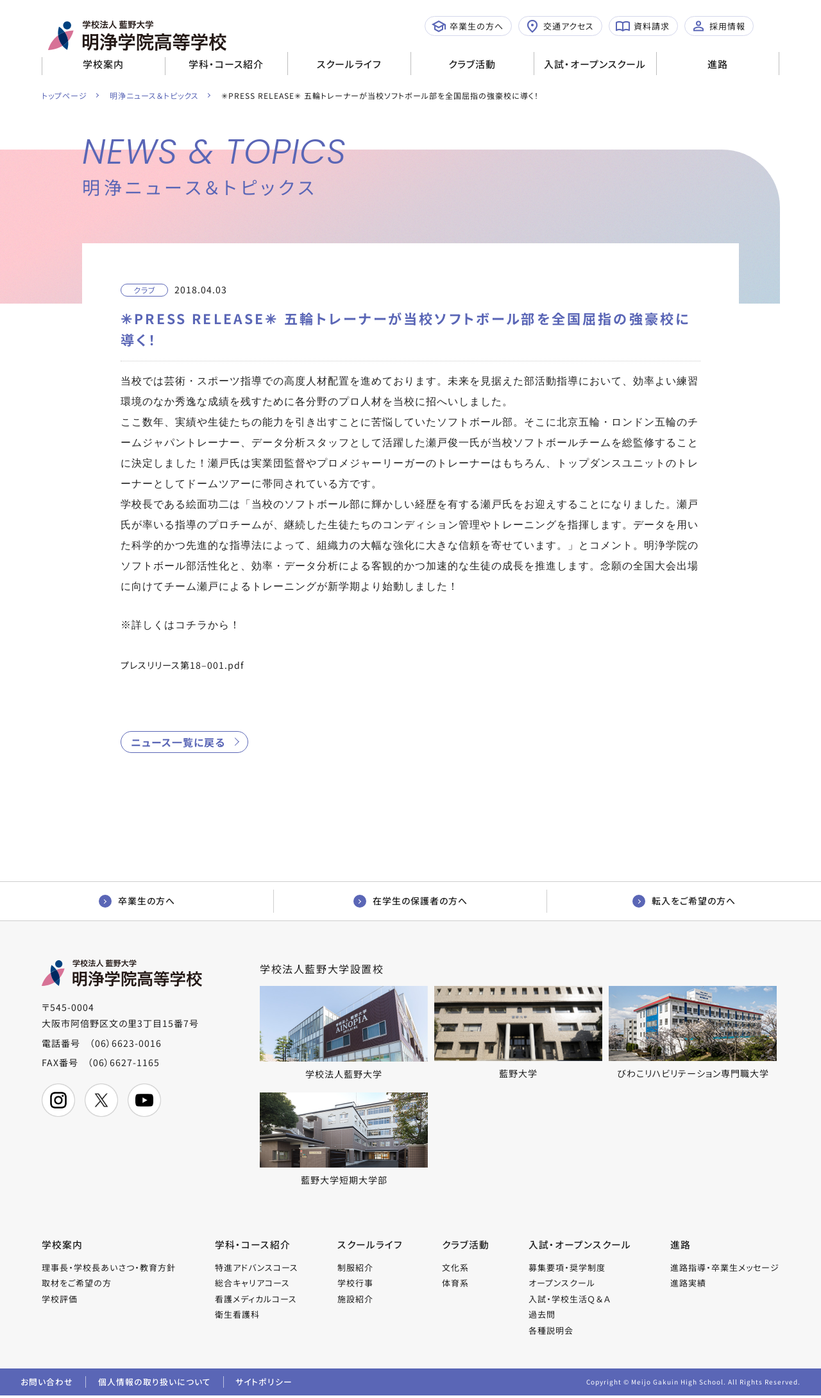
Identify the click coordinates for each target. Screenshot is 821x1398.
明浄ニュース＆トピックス (154, 95)
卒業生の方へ (468, 26)
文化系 (455, 1269)
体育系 (455, 1284)
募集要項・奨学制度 (567, 1269)
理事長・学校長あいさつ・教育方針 (109, 1269)
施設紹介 (356, 1300)
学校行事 (356, 1284)
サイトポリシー (265, 1383)
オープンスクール (562, 1284)
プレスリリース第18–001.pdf (182, 665)
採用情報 (718, 26)
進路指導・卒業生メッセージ (724, 1269)
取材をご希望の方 (77, 1284)
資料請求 (643, 26)
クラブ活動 (472, 64)
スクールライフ (349, 64)
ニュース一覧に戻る (178, 742)
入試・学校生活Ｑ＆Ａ (570, 1300)
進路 (717, 64)
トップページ (64, 95)
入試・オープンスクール (595, 64)
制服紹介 (356, 1269)
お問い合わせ (47, 1383)
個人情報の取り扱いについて (155, 1383)
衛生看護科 (237, 1315)
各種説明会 (551, 1331)
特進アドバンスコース (256, 1269)
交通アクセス (559, 26)
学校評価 (60, 1300)
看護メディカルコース (256, 1300)
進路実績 (688, 1284)
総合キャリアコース (252, 1284)
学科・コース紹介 (226, 64)
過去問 (542, 1315)
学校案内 (103, 64)
